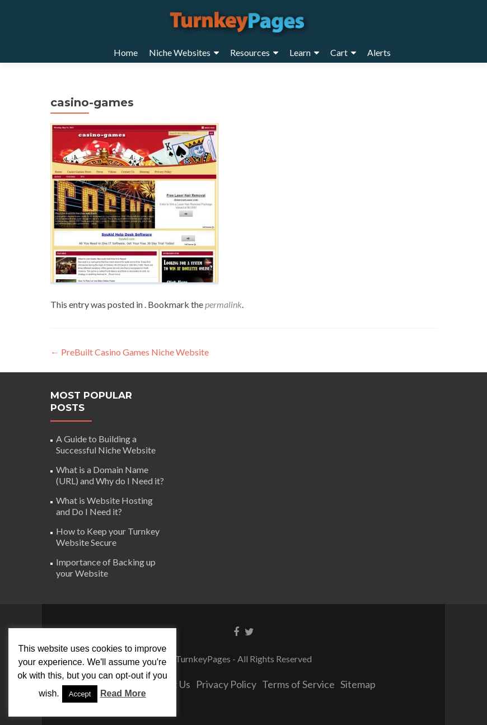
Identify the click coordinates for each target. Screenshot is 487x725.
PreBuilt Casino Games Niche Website (129, 352)
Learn (300, 52)
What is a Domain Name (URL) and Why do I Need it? (110, 475)
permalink (223, 304)
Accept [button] (80, 694)
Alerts (379, 52)
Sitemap (358, 684)
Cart (339, 52)
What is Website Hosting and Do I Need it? (104, 506)
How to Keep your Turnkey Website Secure (108, 537)
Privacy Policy (226, 684)
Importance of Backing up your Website (106, 567)
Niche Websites (179, 52)
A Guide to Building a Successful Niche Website (106, 444)
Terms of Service (298, 684)
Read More (123, 693)
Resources (250, 52)
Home (126, 52)
